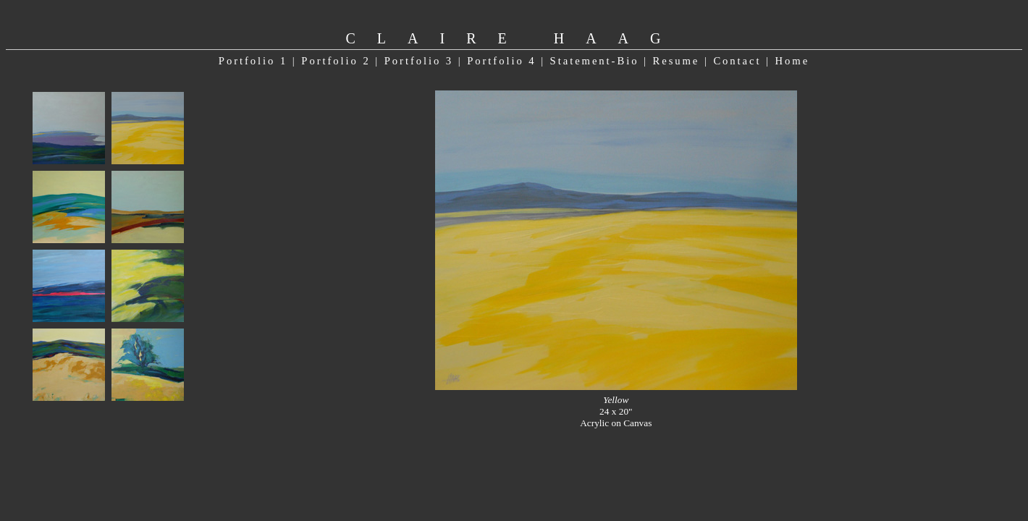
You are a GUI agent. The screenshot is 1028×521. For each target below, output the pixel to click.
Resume (675, 61)
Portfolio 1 (253, 61)
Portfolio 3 (418, 61)
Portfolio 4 (501, 61)
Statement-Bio (594, 61)
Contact (737, 61)
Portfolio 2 (335, 61)
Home (792, 61)
